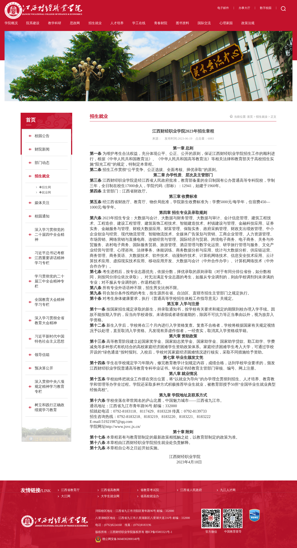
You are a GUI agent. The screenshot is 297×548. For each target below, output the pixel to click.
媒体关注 (42, 203)
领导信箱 (42, 355)
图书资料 (182, 23)
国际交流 (204, 23)
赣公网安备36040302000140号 (117, 539)
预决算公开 (44, 368)
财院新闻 (42, 149)
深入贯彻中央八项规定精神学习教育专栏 (49, 387)
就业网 (46, 192)
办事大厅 (244, 7)
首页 (250, 116)
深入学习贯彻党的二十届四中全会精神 (49, 235)
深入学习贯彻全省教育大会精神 (49, 320)
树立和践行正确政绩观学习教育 (49, 407)
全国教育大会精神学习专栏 (49, 302)
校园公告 (42, 136)
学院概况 (11, 23)
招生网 (46, 187)
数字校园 (265, 7)
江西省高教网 (110, 490)
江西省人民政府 (191, 490)
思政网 (75, 23)
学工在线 (138, 23)
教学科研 (54, 23)
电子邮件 (223, 7)
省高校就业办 (149, 496)
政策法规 (248, 23)
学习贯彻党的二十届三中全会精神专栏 (49, 281)
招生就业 (95, 23)
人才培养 (117, 23)
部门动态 (42, 163)
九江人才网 (228, 490)
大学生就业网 (110, 496)
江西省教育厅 (70, 490)
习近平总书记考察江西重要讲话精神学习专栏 (49, 258)
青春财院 (160, 23)
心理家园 (226, 23)
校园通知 (42, 216)
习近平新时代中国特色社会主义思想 (49, 338)
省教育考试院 (149, 490)
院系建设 (32, 23)
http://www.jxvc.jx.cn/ (122, 426)
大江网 (65, 496)
